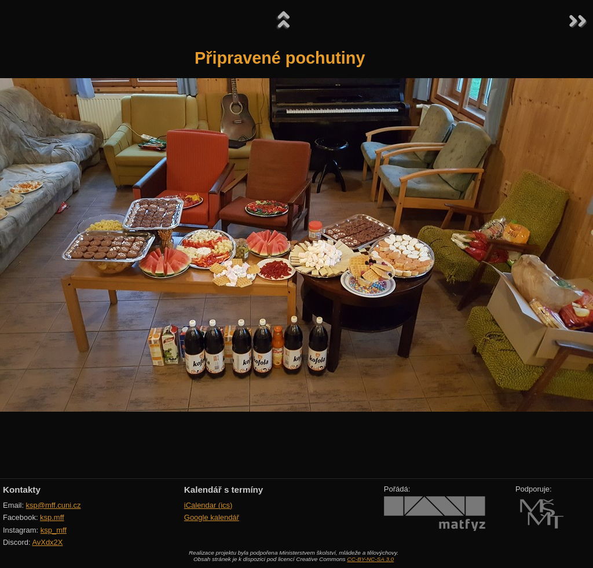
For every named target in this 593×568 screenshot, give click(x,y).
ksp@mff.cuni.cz (53, 505)
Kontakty (22, 489)
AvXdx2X (47, 542)
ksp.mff (52, 517)
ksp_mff (54, 530)
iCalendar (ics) (208, 505)
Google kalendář (211, 517)
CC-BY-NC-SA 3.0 (370, 559)
